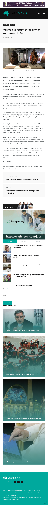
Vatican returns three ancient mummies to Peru (16, 166)
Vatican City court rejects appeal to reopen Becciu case (22, 330)
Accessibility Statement (21, 493)
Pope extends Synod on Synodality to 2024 (22, 179)
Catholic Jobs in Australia (33, 490)
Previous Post (11, 176)
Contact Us (13, 495)
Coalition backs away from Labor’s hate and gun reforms (28, 246)
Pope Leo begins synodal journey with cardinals (20, 374)
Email (5, 295)
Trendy (38, 241)
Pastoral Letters (21, 490)
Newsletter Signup (8, 493)
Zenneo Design (15, 499)
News (4, 490)
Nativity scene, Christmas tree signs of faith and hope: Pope (24, 418)
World (12, 24)
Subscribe (8, 303)
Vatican (6, 24)
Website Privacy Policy (34, 493)
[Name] (24, 291)
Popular (24, 241)
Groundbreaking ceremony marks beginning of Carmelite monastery (28, 275)
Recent (10, 241)
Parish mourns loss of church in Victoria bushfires (26, 256)
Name (5, 289)
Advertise (6, 495)
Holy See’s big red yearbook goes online (17, 462)
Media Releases (12, 490)
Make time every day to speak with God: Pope (28, 265)
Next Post (10, 187)
